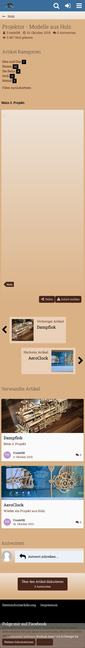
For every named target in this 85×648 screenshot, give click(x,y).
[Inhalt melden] (68, 299)
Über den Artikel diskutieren (42, 583)
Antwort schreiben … (43, 556)
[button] (79, 5)
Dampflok (13, 437)
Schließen (44, 642)
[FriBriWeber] (8, 5)
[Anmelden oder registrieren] (67, 5)
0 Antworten (66, 32)
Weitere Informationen (19, 642)
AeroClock (14, 505)
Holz (9, 284)
